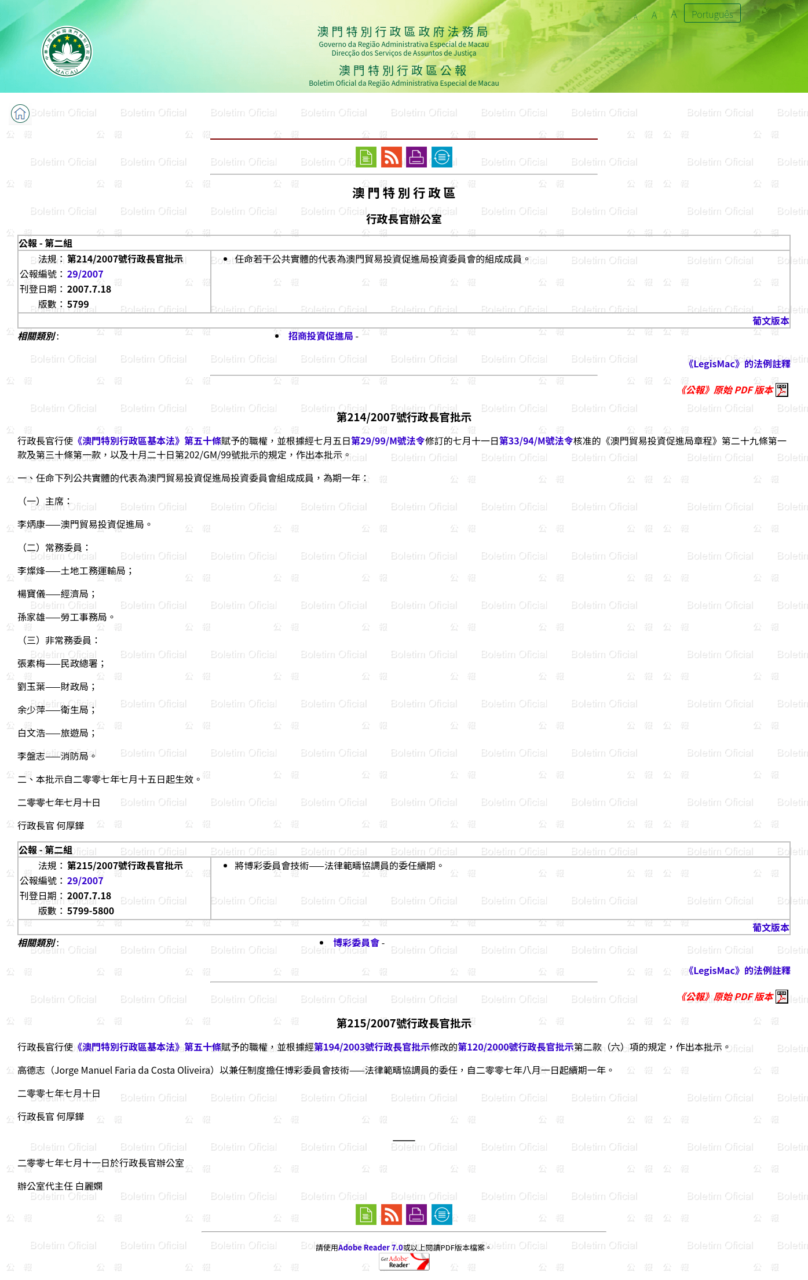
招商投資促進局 (320, 335)
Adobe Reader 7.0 (370, 1247)
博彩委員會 (356, 942)
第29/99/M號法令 (388, 440)
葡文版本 (770, 320)
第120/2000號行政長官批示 (515, 1046)
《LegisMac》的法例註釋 (737, 363)
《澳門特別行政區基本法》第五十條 (147, 440)
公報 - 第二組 (45, 243)
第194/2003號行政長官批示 (372, 1046)
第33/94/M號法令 (536, 440)
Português (712, 14)
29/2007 (85, 273)
